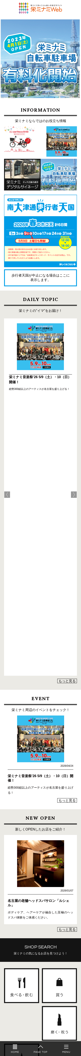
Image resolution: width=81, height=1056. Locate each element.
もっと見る (67, 408)
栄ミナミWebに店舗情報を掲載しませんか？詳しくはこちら (40, 972)
